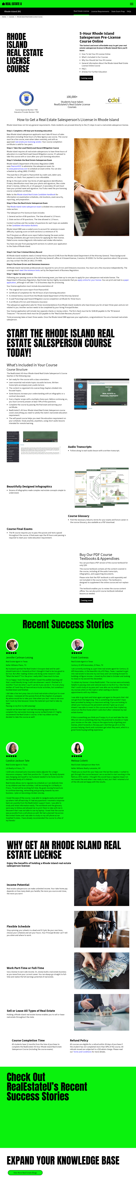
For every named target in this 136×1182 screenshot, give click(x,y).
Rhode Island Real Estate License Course (29, 17)
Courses (11, 17)
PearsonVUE (16, 166)
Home (4, 17)
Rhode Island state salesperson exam (25, 206)
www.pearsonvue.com (18, 168)
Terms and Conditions (82, 1051)
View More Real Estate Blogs (25, 1172)
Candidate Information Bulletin (25, 225)
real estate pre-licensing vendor (28, 142)
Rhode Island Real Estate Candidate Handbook (36, 194)
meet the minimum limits (29, 270)
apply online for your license (89, 280)
